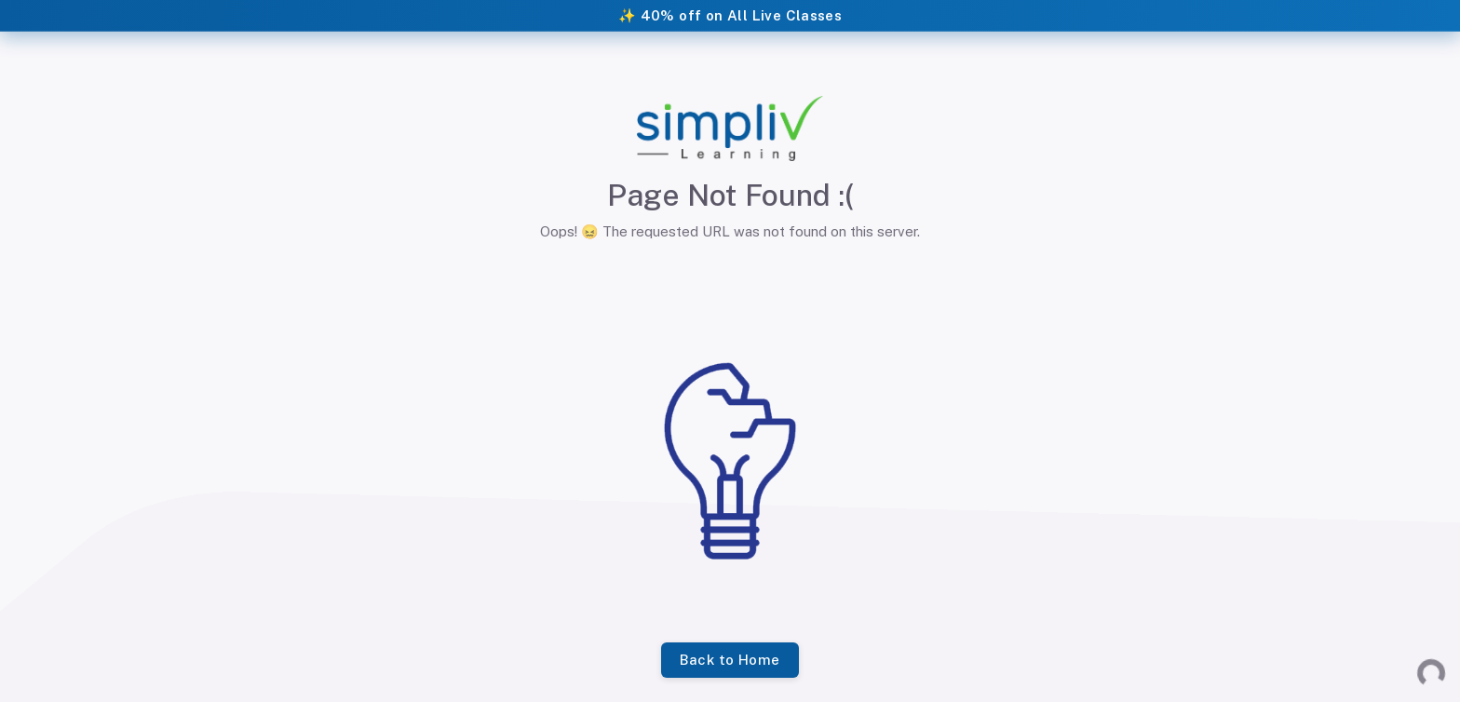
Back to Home (729, 660)
